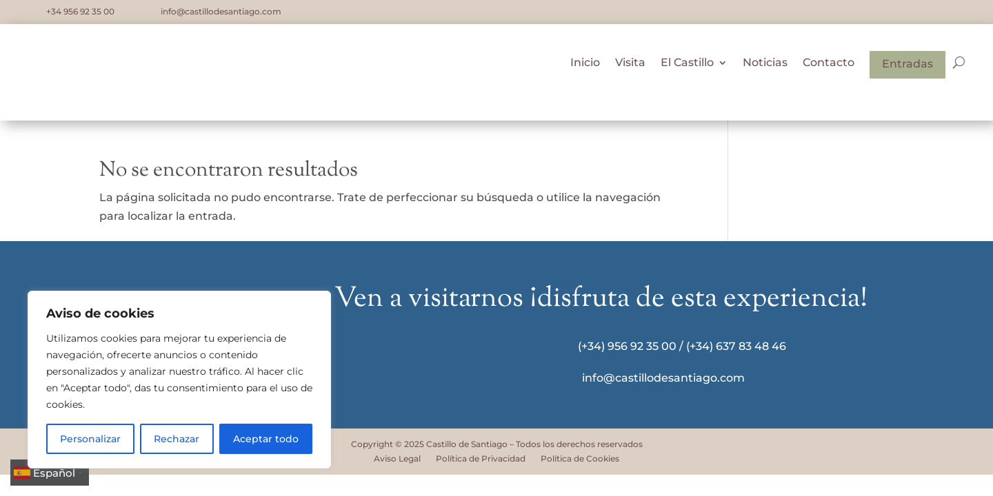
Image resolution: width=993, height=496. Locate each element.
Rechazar (176, 439)
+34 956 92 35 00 (80, 11)
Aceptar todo (266, 439)
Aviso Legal (397, 458)
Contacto (828, 66)
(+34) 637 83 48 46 (736, 346)
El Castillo (687, 66)
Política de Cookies (580, 458)
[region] (179, 379)
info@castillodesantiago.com (221, 11)
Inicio (585, 66)
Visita (630, 66)
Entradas (907, 66)
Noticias (765, 66)
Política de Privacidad (480, 458)
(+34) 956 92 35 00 (627, 346)
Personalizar (90, 439)
